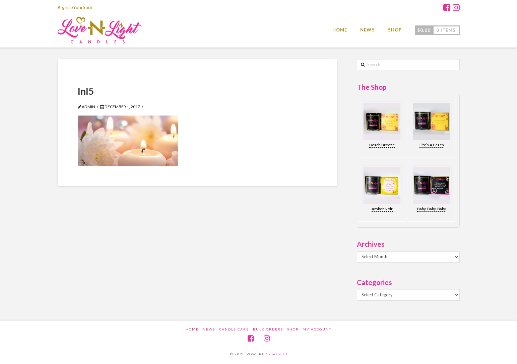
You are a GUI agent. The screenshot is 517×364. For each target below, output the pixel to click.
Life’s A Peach (431, 144)
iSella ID (278, 354)
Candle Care (234, 329)
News (209, 329)
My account (317, 329)
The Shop (372, 87)
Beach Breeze (382, 144)
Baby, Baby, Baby (431, 208)
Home (192, 329)
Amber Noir (382, 208)
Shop (293, 329)
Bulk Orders (268, 329)
